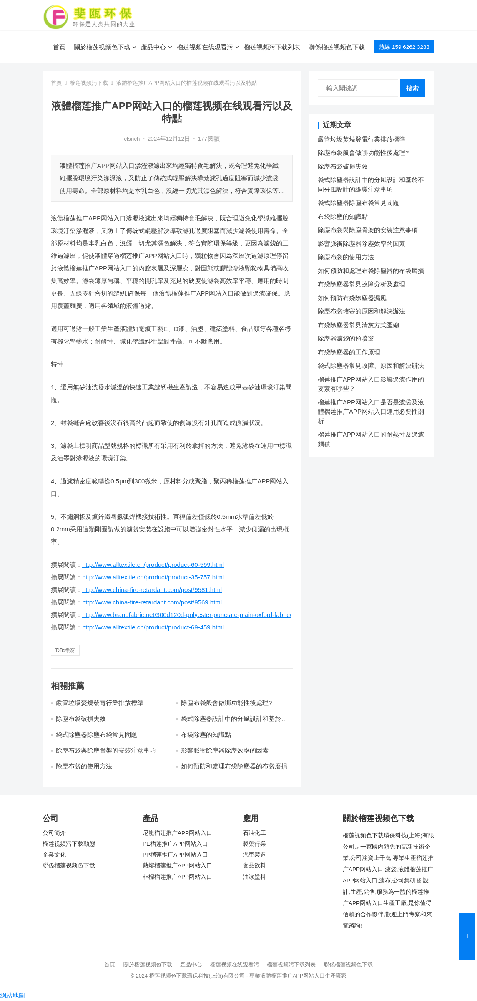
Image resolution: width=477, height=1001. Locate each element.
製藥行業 (254, 844)
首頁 (59, 47)
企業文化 (54, 855)
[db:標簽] (65, 650)
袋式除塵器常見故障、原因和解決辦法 (371, 365)
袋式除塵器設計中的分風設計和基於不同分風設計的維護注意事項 (234, 722)
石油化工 (254, 833)
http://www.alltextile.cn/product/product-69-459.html (153, 627)
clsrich (132, 139)
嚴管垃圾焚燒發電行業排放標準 (99, 702)
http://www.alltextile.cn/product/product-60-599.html (153, 564)
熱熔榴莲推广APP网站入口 (177, 865)
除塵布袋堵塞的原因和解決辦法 (361, 311)
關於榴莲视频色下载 (102, 47)
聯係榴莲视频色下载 (337, 47)
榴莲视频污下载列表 (272, 47)
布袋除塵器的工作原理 (349, 352)
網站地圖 (12, 995)
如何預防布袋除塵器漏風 (352, 297)
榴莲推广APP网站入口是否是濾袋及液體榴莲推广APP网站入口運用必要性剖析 (371, 412)
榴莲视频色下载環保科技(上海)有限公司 (197, 976)
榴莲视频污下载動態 (69, 844)
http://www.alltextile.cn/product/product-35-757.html (153, 577)
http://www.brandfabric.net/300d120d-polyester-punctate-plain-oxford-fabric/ (186, 614)
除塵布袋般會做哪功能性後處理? (226, 702)
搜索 (412, 88)
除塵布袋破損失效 (81, 718)
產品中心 (153, 47)
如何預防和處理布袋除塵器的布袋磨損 (234, 766)
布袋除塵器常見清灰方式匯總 (358, 325)
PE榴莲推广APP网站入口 (175, 844)
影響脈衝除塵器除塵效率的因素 (225, 750)
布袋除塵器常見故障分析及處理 (361, 284)
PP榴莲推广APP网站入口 (175, 855)
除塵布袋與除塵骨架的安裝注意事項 (106, 750)
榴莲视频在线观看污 (205, 47)
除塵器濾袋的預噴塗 (346, 338)
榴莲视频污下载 (89, 83)
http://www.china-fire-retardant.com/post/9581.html (152, 589)
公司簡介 (54, 833)
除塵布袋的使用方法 (84, 766)
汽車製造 (254, 855)
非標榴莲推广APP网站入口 (177, 877)
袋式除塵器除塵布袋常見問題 (96, 734)
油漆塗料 (254, 877)
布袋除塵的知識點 (206, 734)
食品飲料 (254, 865)
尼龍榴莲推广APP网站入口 (177, 833)
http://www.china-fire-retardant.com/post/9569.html (152, 602)
